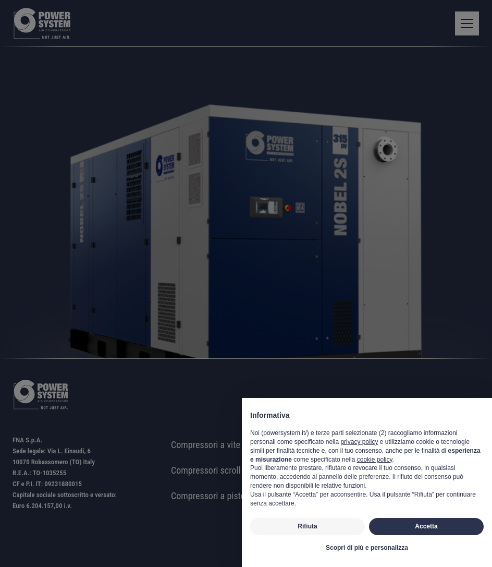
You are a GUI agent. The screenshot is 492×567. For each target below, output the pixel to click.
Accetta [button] (426, 526)
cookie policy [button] (374, 459)
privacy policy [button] (359, 441)
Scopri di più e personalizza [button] (367, 547)
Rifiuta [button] (307, 526)
